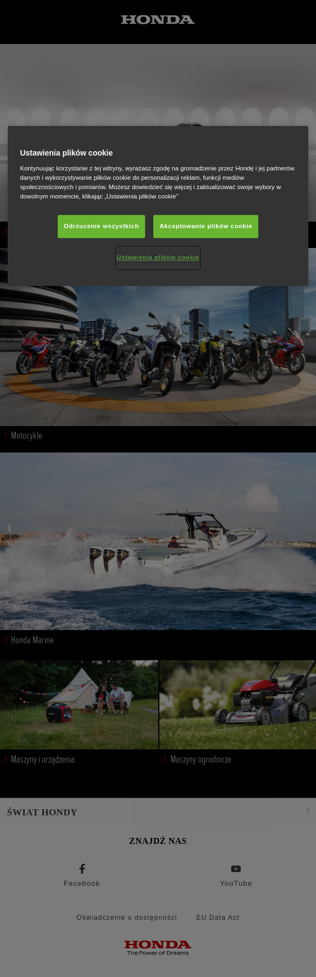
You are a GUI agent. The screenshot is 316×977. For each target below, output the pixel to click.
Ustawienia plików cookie (158, 257)
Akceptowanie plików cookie (205, 226)
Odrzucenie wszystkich (101, 226)
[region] (158, 206)
